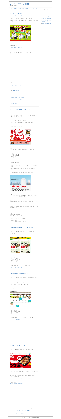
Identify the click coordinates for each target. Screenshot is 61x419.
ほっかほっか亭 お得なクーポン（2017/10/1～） (24, 413)
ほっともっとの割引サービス (16, 85)
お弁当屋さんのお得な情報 (17, 15)
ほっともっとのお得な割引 (46, 18)
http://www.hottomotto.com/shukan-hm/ (16, 383)
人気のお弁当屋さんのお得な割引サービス (18, 97)
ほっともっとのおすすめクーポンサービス (18, 93)
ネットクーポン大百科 (19, 4)
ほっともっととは (14, 103)
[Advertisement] (24, 67)
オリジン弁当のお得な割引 (46, 23)
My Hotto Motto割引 (16, 90)
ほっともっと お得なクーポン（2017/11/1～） (24, 410)
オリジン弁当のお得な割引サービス (19, 99)
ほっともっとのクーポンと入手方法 (16, 47)
